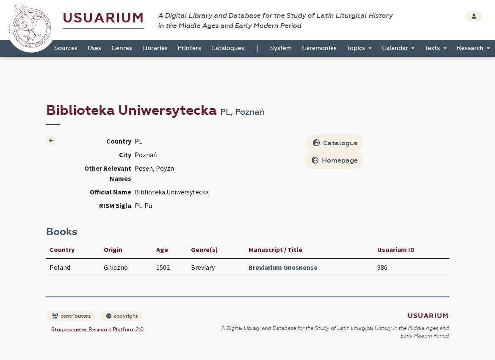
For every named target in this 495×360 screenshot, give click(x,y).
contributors (71, 316)
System (281, 48)
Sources (65, 48)
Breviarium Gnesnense (283, 267)
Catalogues (227, 48)
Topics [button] (357, 48)
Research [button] (471, 48)
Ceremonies (319, 48)
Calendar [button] (396, 48)
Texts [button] (433, 48)
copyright (122, 316)
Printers (189, 48)
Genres (121, 48)
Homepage (335, 160)
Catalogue (335, 143)
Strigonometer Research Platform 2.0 (97, 329)
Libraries (155, 48)
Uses (94, 48)
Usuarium (103, 18)
